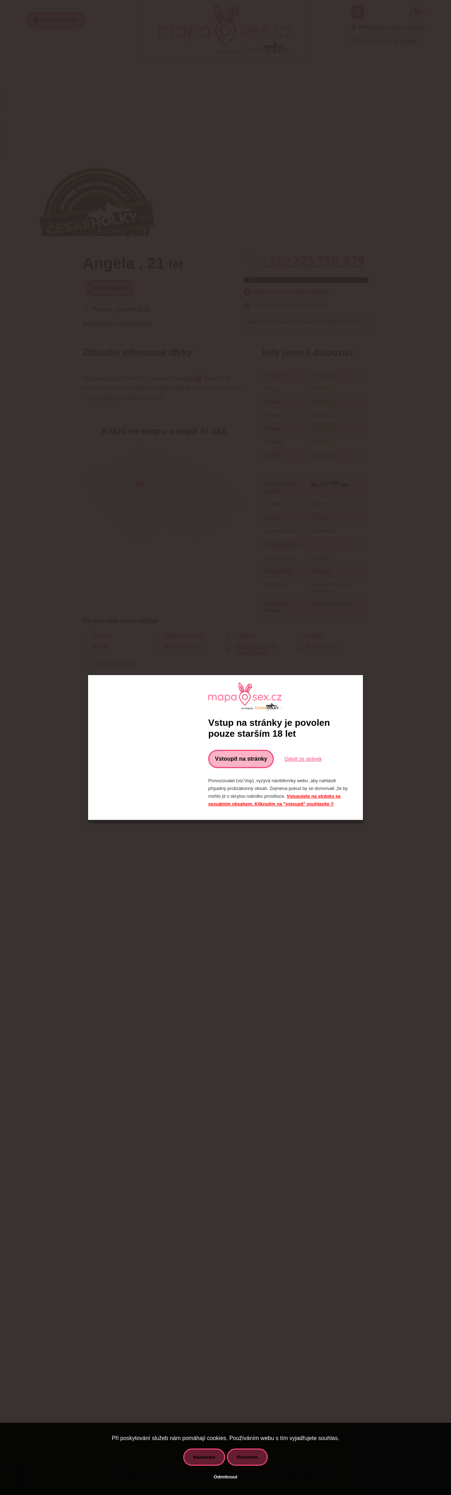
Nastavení (204, 1457)
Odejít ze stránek (303, 759)
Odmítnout (225, 1476)
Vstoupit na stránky (241, 759)
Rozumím (247, 1457)
